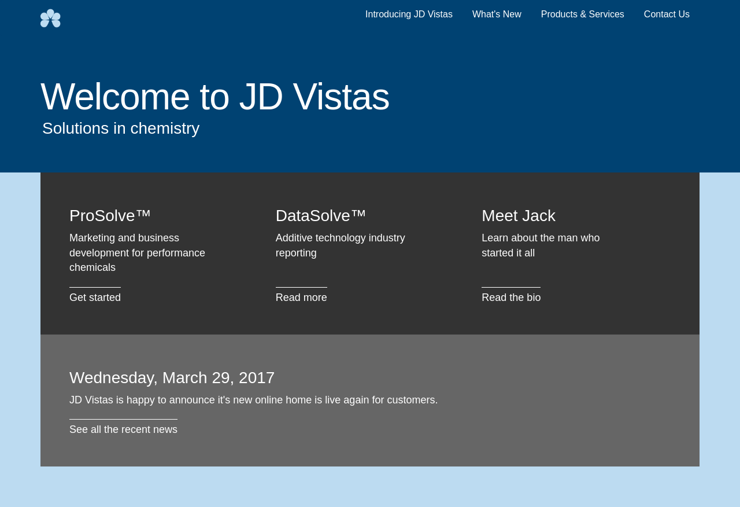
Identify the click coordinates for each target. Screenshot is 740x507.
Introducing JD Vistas (409, 14)
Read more (301, 297)
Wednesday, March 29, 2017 (172, 378)
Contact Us (667, 14)
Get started (95, 297)
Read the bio (511, 297)
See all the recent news (123, 429)
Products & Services (582, 14)
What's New (496, 14)
